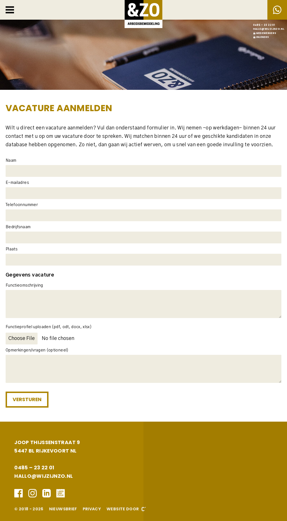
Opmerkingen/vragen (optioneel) (37, 350)
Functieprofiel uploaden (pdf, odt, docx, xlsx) (49, 327)
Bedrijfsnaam (18, 227)
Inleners (262, 37)
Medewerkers (266, 33)
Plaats (11, 249)
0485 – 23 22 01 (264, 25)
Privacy (92, 509)
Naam (11, 161)
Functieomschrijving (24, 285)
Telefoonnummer (22, 205)
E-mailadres (17, 183)
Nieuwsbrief (63, 509)
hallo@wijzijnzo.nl (268, 29)
